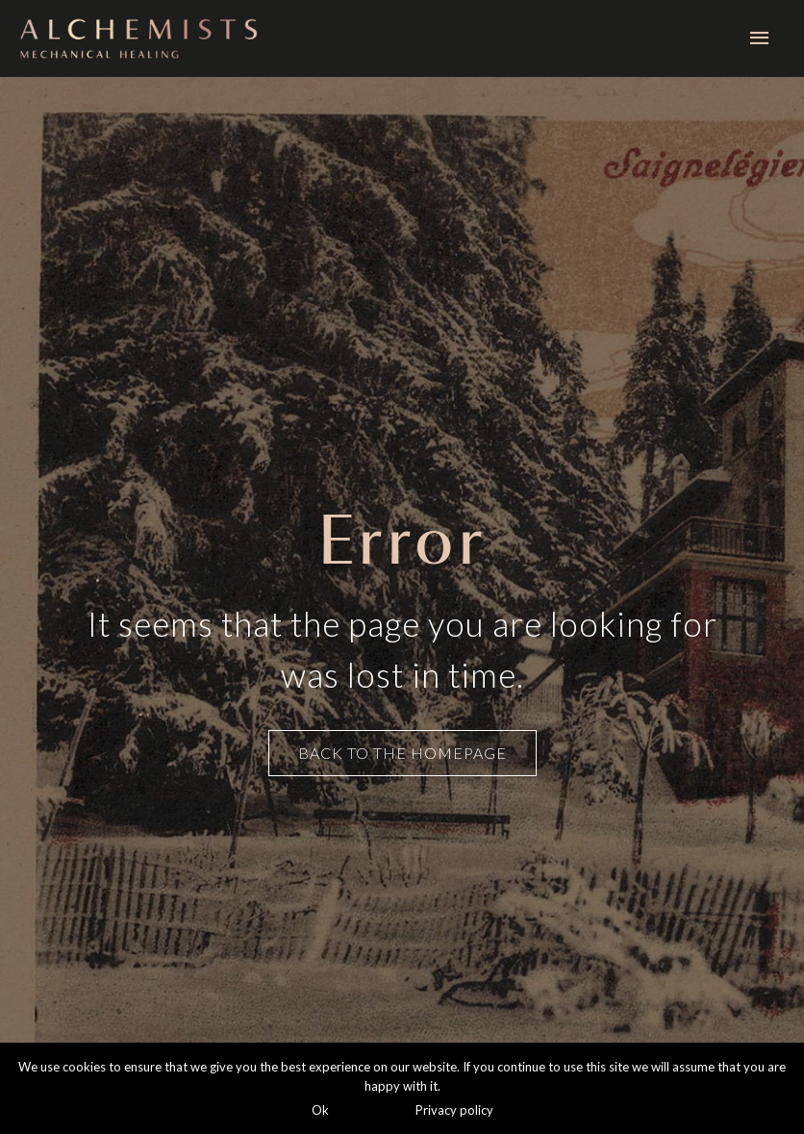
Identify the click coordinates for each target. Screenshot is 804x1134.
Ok (320, 1110)
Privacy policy (454, 1110)
